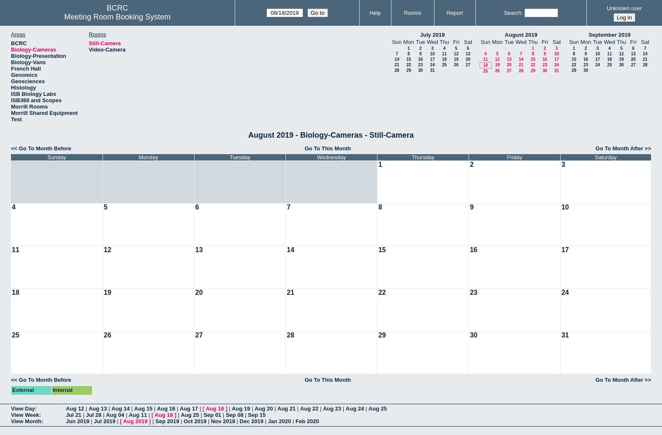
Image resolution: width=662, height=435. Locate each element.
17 (432, 59)
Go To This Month (328, 148)
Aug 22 (309, 408)
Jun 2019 (78, 421)
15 (408, 59)
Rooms (412, 13)
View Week (25, 415)
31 (432, 70)
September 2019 (610, 35)
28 (396, 70)
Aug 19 (241, 408)
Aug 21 (286, 408)
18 (444, 59)
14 (396, 59)
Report (455, 13)
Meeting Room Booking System (117, 17)
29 (408, 70)
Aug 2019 (135, 421)
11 (444, 54)
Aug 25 (378, 408)
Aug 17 (189, 408)
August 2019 (521, 35)
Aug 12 (75, 408)
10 (432, 54)
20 (468, 59)
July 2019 (432, 35)
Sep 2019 (167, 421)
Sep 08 (235, 415)
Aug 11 (138, 415)
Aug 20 (264, 408)
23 (420, 65)
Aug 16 (166, 408)
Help (375, 13)
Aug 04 (115, 415)
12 (456, 54)
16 (420, 59)
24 (432, 65)
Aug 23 (332, 408)
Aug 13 (98, 408)
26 (456, 65)
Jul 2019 (104, 421)
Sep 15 (257, 415)
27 (468, 65)
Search (512, 13)
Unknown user (624, 8)
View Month (26, 421)
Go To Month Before (45, 148)
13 (468, 54)
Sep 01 (212, 415)
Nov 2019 (223, 421)
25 (444, 65)
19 (456, 59)
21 (396, 65)
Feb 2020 (307, 421)
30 (420, 70)
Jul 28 (93, 415)
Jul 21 (73, 415)
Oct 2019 (195, 421)
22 (408, 65)
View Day (23, 408)
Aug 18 (215, 408)
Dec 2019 (251, 421)
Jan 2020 (279, 421)
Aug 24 (355, 408)
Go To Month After (619, 148)
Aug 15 (143, 408)
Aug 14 (120, 408)
